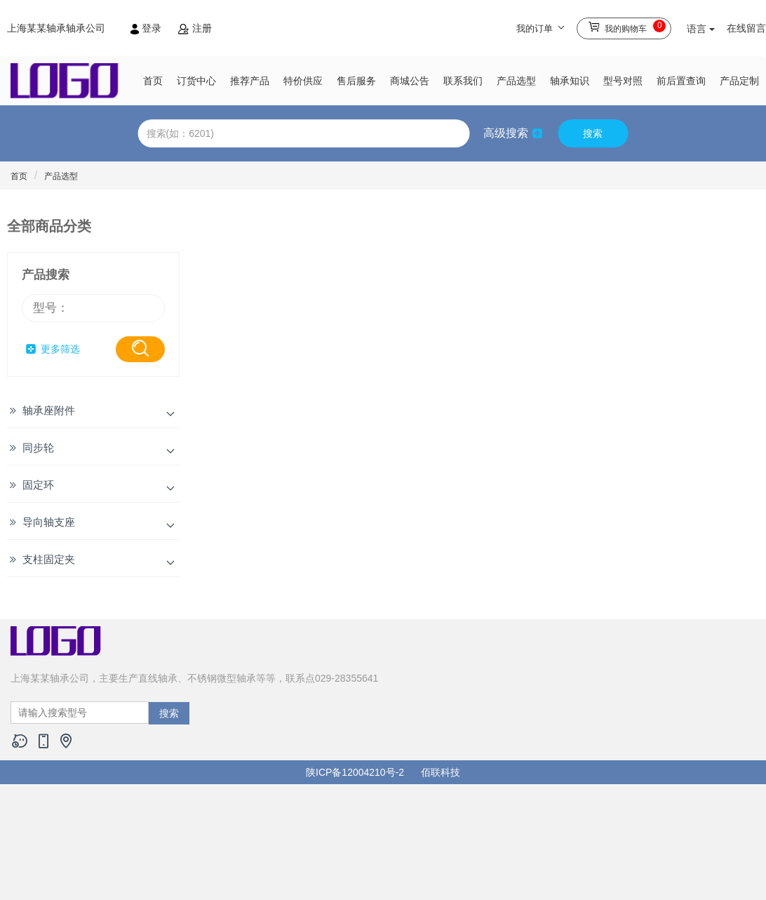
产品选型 (516, 80)
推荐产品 (249, 80)
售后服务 (356, 80)
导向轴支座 (48, 522)
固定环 (38, 485)
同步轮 (38, 448)
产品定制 (739, 80)
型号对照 (623, 80)
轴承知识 (569, 80)
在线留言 (746, 28)
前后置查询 (681, 80)
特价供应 (303, 80)
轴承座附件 (48, 410)
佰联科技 (440, 772)
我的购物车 (627, 26)
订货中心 (196, 80)
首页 (153, 80)
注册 (195, 28)
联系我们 (463, 80)
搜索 (593, 133)
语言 (701, 28)
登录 (147, 28)
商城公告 (409, 80)
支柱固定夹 (48, 559)
